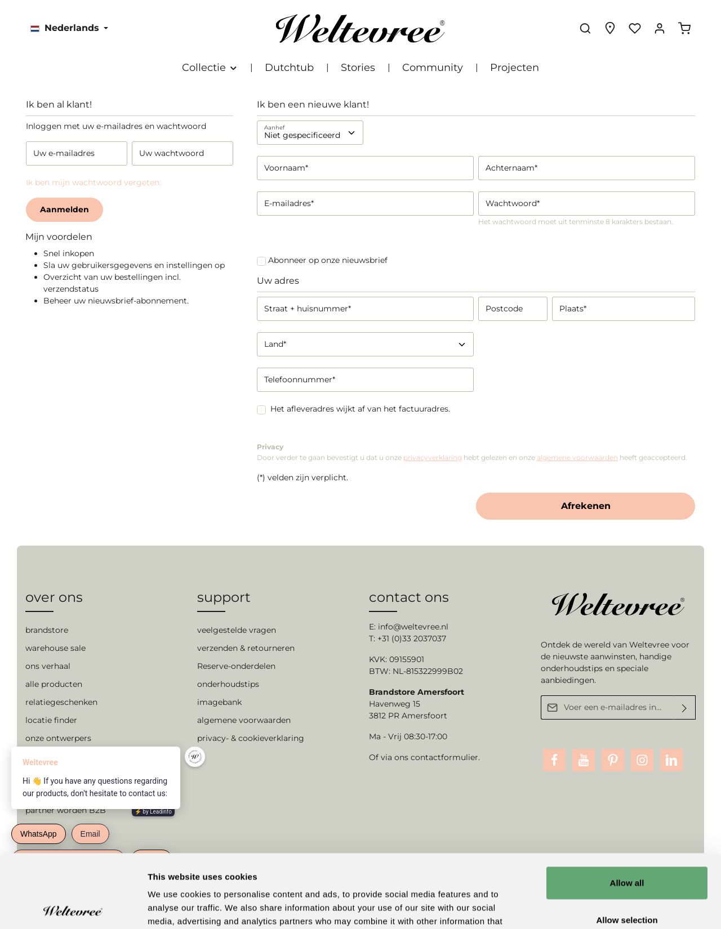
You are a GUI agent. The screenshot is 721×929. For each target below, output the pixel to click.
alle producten (53, 684)
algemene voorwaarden (577, 457)
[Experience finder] (610, 28)
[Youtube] (583, 760)
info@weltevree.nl (413, 627)
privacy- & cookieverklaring (250, 738)
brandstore (46, 630)
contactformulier (444, 757)
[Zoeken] (585, 28)
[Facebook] (554, 760)
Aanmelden (64, 209)
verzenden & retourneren (246, 648)
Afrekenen (586, 506)
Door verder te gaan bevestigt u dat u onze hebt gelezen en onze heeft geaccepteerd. (472, 457)
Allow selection (626, 846)
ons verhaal (47, 666)
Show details (591, 907)
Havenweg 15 (394, 704)
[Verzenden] (685, 707)
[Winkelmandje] (684, 28)
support (224, 597)
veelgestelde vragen (236, 630)
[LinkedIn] (671, 760)
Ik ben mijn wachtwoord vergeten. (93, 182)
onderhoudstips (228, 684)
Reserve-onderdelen (236, 666)
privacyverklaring (432, 457)
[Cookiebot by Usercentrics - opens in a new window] (73, 907)
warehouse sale (55, 648)
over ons (54, 597)
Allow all (627, 809)
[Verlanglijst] (635, 28)
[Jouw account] (659, 28)
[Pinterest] (613, 760)
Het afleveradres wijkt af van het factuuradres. (360, 409)
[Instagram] (642, 760)
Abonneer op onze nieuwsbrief (328, 260)
